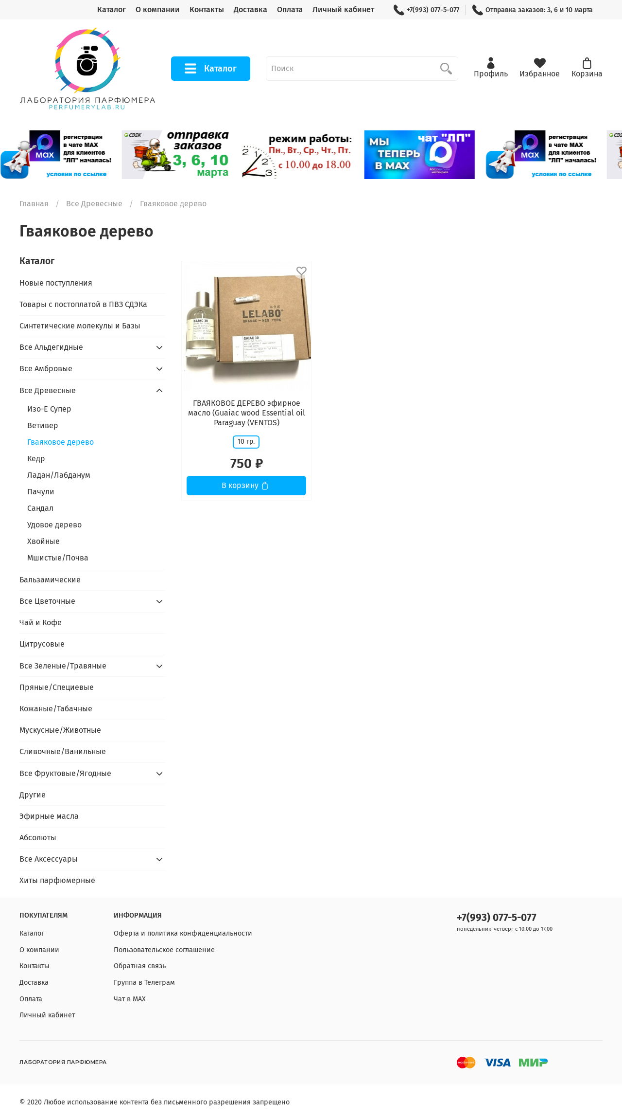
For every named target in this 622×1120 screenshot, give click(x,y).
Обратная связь (140, 966)
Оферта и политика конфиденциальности (183, 933)
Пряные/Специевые (56, 687)
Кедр (36, 458)
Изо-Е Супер (49, 409)
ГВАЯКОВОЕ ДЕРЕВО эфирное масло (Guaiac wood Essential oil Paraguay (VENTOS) (246, 412)
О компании (158, 9)
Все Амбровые (45, 368)
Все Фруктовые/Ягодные (65, 773)
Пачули (40, 491)
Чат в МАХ (130, 999)
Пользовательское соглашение (164, 950)
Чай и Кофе (40, 622)
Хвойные (43, 541)
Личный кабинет (343, 9)
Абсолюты (37, 837)
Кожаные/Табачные (55, 708)
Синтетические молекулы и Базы (79, 325)
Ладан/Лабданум (58, 475)
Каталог (111, 9)
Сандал (40, 508)
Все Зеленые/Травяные (62, 665)
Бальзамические (50, 579)
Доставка (250, 9)
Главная (34, 203)
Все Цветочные (47, 601)
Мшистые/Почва (57, 557)
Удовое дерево (54, 524)
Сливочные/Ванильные (62, 751)
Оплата (290, 9)
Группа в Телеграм (144, 982)
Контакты (207, 9)
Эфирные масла (49, 816)
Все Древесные (94, 203)
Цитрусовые (42, 644)
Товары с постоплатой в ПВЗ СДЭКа (83, 304)
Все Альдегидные (51, 347)
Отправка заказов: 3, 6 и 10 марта (532, 10)
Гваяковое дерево (60, 442)
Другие (32, 794)
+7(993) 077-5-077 (426, 10)
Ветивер (42, 425)
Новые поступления (55, 283)
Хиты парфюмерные (57, 880)
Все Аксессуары (48, 859)
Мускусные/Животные (60, 730)
